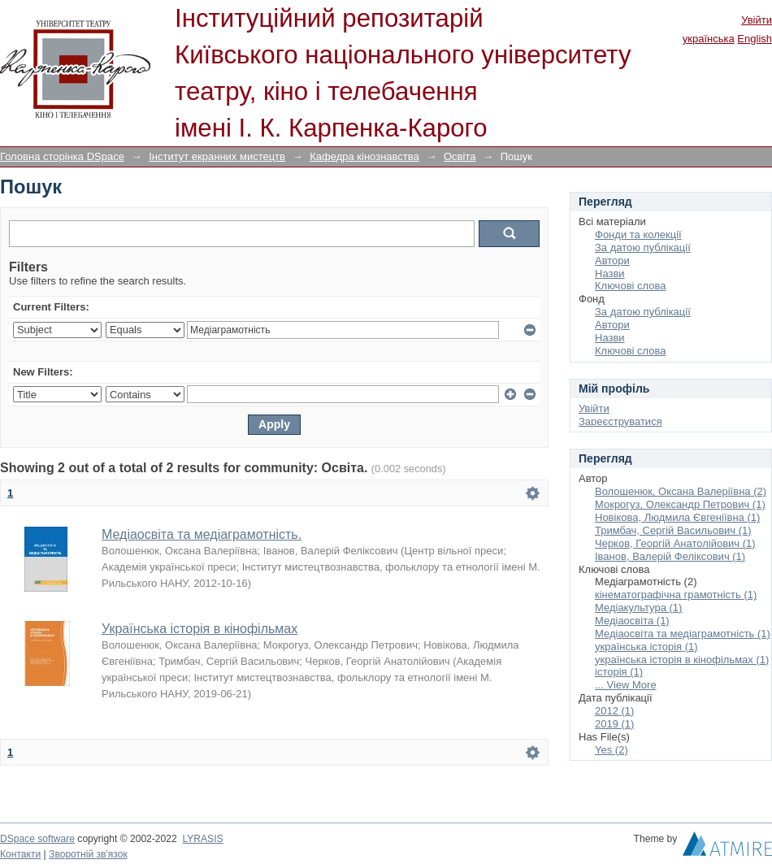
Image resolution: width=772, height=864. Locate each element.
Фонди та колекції (638, 234)
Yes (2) (611, 750)
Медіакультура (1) (638, 607)
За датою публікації (643, 247)
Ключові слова (630, 286)
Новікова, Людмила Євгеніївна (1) (677, 517)
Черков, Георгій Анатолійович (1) (675, 543)
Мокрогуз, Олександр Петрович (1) (680, 504)
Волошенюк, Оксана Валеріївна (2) (680, 491)
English (754, 39)
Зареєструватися (620, 421)
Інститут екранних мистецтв (217, 156)
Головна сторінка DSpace (62, 156)
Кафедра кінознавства (364, 156)
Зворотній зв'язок (88, 854)
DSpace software (37, 838)
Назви (610, 273)
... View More (626, 685)
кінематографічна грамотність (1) (676, 594)
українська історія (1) (646, 646)
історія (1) (619, 672)
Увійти (756, 20)
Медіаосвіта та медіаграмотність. (201, 534)
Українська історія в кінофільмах (199, 629)
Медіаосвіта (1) (632, 620)
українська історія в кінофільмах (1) (682, 659)
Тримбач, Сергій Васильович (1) (673, 530)
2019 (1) (614, 724)
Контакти (20, 854)
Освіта (459, 156)
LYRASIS (202, 838)
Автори (612, 260)
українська (709, 39)
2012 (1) (614, 711)
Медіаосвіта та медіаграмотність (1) (682, 633)
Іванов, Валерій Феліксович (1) (670, 556)
